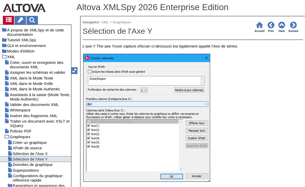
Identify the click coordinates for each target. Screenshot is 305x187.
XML (105, 22)
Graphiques (122, 22)
